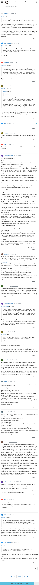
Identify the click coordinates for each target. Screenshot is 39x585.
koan (5, 123)
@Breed (3, 45)
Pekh (5, 144)
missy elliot (6, 62)
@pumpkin (4, 65)
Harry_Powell (7, 286)
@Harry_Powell (5, 306)
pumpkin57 (6, 254)
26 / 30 (19, 576)
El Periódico (4, 262)
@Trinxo (3, 517)
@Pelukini (3, 88)
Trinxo (5, 499)
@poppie (3, 16)
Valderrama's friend (8, 155)
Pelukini (6, 13)
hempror (6, 86)
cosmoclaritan (7, 43)
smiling (5, 381)
